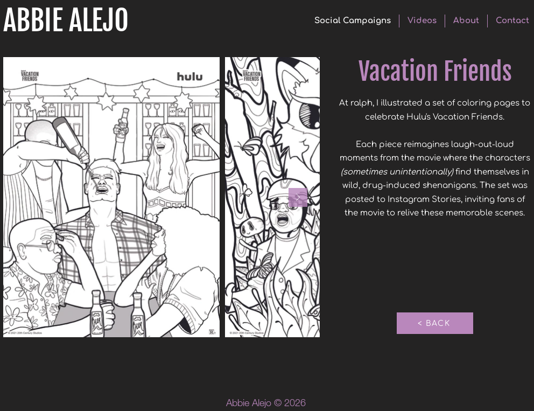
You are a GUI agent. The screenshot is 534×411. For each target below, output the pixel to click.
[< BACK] (435, 323)
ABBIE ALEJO (66, 20)
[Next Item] (298, 197)
